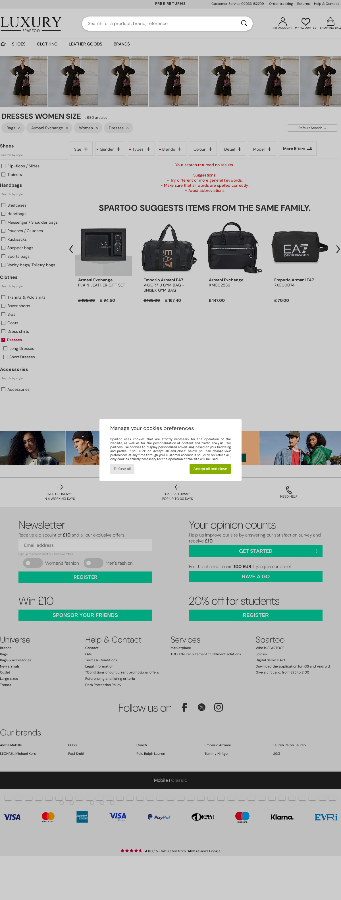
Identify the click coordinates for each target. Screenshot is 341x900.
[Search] (244, 23)
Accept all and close (210, 469)
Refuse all (122, 469)
